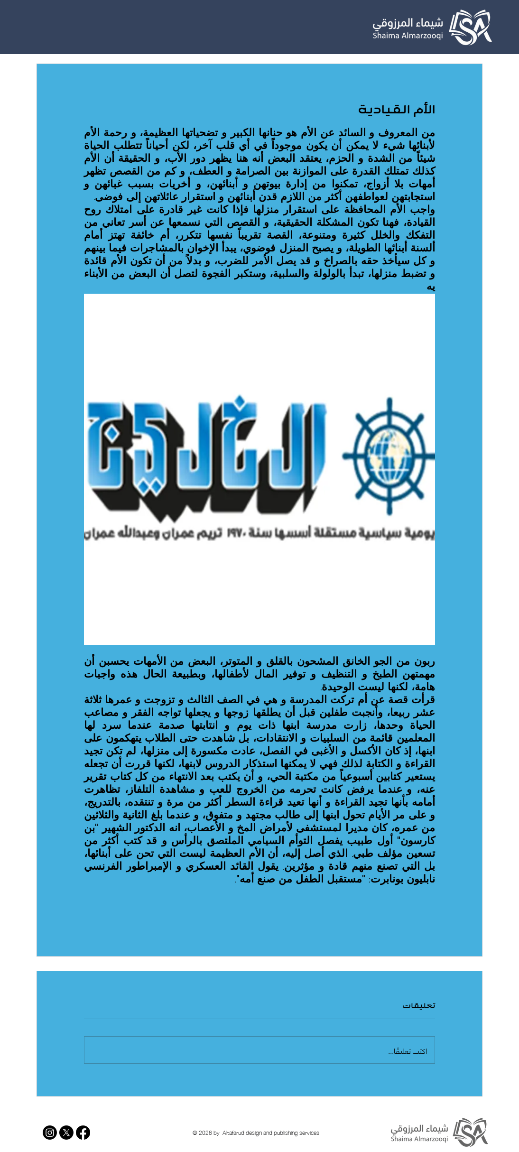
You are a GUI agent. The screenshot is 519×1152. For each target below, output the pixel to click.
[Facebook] (83, 1132)
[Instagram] (50, 1132)
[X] (66, 1132)
